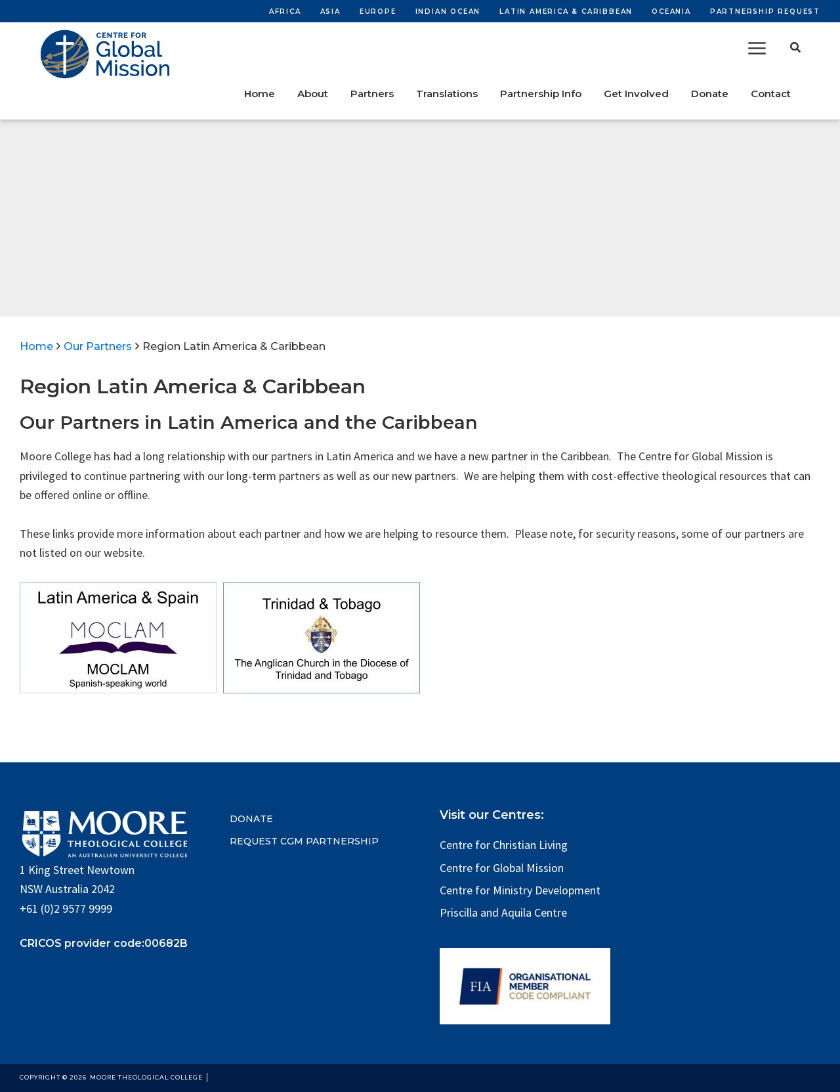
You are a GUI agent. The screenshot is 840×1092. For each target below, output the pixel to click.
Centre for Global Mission (502, 867)
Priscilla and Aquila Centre (503, 912)
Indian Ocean (448, 11)
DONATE (251, 819)
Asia (330, 11)
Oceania (671, 11)
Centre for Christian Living (504, 844)
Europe (378, 11)
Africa (285, 11)
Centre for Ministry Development (520, 890)
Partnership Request (765, 11)
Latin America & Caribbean (566, 11)
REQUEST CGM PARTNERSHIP (304, 841)
